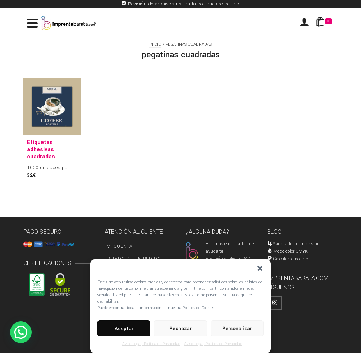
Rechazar (180, 328)
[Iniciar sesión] (304, 23)
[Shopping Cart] (325, 23)
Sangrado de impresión (296, 244)
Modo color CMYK (290, 251)
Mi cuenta (119, 246)
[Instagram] (275, 303)
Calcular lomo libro (291, 259)
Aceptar (124, 328)
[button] (260, 268)
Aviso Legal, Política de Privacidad (151, 344)
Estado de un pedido (133, 259)
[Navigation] (32, 23)
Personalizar (237, 328)
